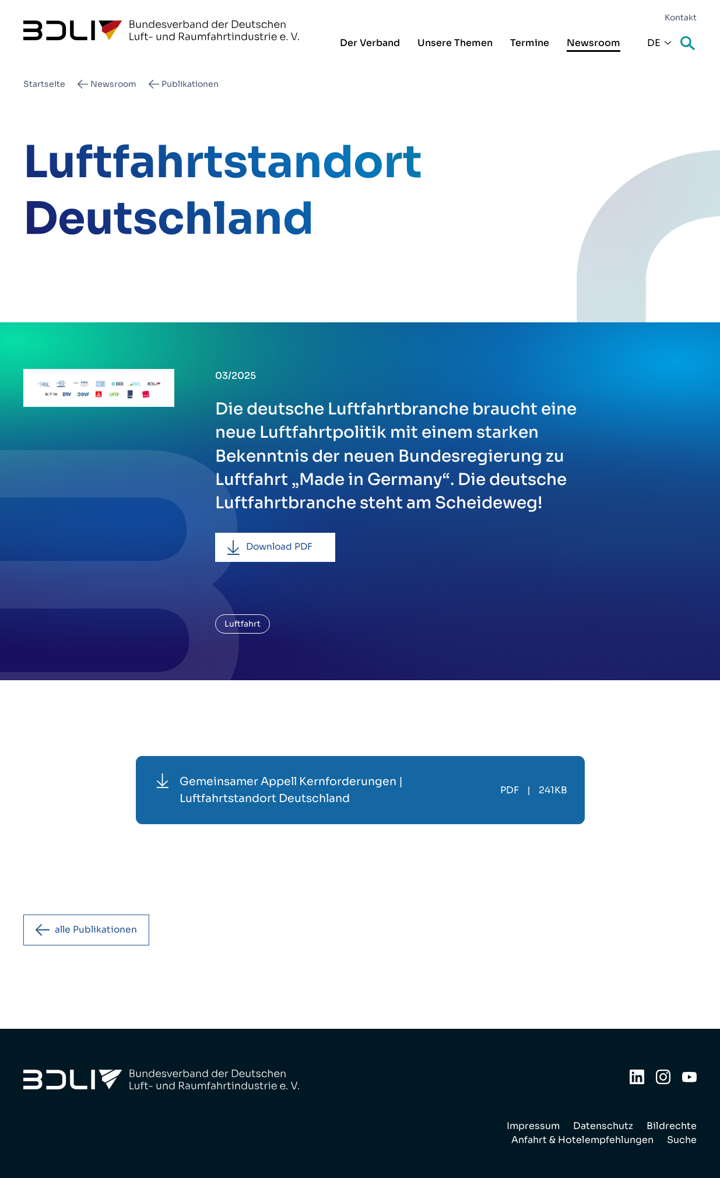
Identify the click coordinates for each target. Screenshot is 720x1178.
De (654, 43)
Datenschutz (603, 1126)
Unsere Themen (455, 43)
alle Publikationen (98, 931)
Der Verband (370, 43)
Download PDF (282, 547)
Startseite (44, 84)
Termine (529, 43)
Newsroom (593, 43)
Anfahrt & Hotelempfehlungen (582, 1140)
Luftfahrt (242, 625)
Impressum (533, 1126)
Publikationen (190, 84)
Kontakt (681, 17)
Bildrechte (672, 1126)
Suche (688, 44)
